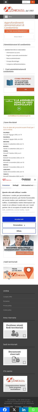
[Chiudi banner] (35, 179)
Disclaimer (6, 301)
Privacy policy (7, 305)
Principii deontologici (12, 61)
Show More (19, 37)
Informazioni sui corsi (13, 52)
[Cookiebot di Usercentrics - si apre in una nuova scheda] (23, 179)
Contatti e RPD (7, 297)
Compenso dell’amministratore (15, 64)
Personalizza (19, 225)
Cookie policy (7, 310)
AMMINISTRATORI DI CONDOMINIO (15, 50)
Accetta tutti (19, 219)
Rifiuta (19, 231)
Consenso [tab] (6, 185)
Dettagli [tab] (15, 185)
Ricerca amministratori (13, 58)
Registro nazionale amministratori (16, 55)
